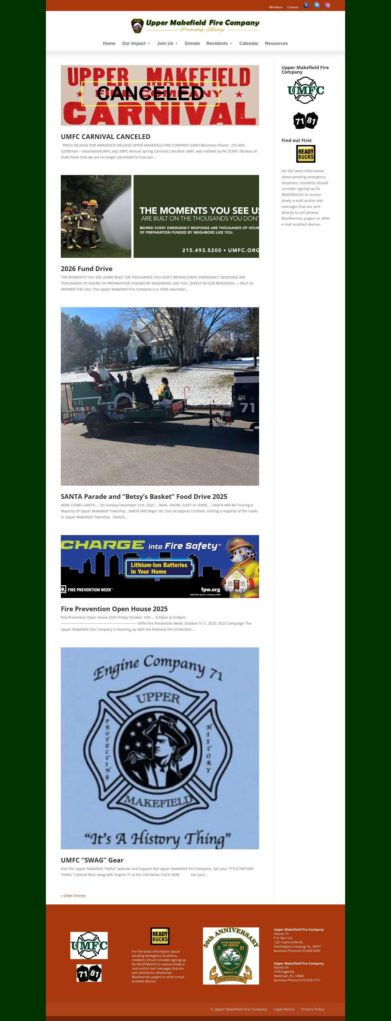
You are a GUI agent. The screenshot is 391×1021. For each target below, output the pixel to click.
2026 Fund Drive (86, 268)
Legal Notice (284, 1009)
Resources (276, 44)
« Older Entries (73, 895)
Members (276, 7)
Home (109, 44)
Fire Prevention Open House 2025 (114, 608)
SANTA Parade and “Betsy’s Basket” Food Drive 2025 (144, 496)
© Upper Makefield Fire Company (238, 1009)
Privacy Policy (313, 1009)
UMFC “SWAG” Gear (92, 860)
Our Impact (134, 44)
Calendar (249, 44)
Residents (217, 44)
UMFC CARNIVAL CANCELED (105, 136)
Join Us (165, 44)
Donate (192, 44)
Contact (293, 7)
